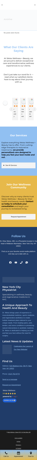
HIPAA (18, 441)
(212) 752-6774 (14, 374)
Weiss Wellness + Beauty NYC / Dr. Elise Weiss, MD (18, 432)
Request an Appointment (11, 385)
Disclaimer (18, 438)
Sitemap (18, 448)
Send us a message (9, 379)
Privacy (18, 445)
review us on (9, 400)
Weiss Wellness (9, 390)
